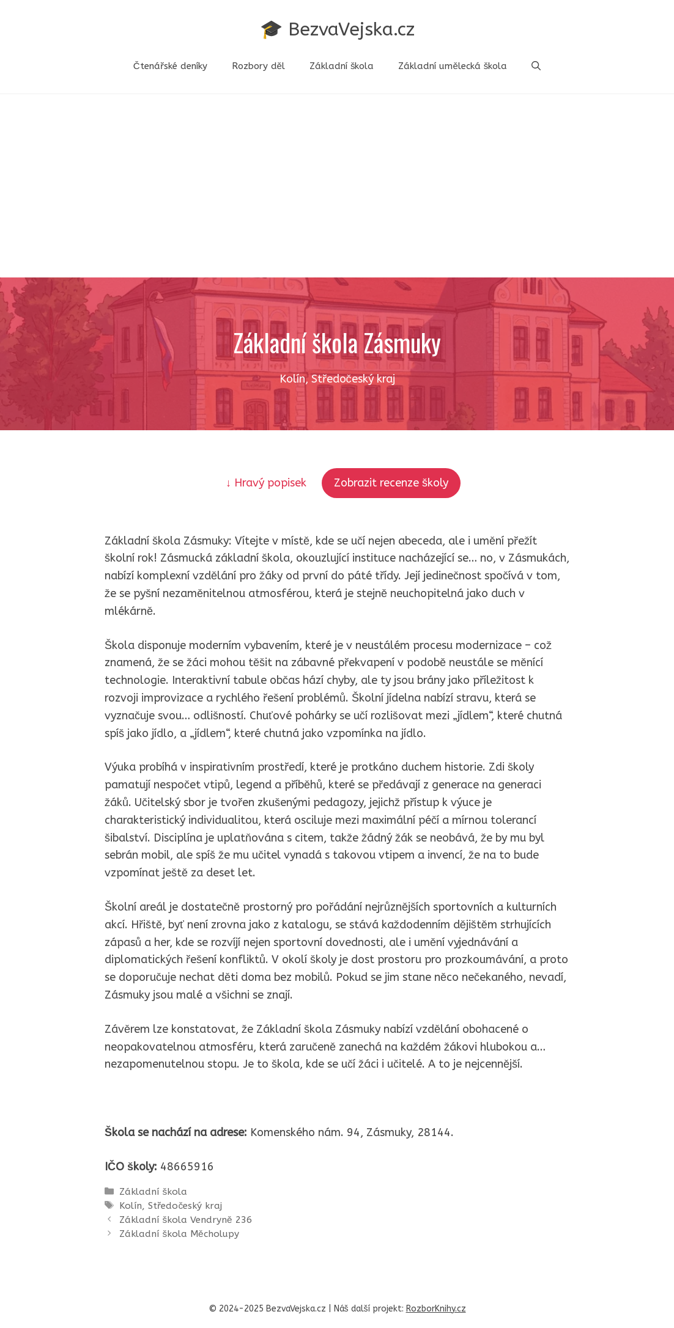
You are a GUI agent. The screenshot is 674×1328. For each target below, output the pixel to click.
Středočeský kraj (185, 1205)
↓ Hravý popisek (267, 483)
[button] (536, 66)
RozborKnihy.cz (436, 1309)
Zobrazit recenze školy (391, 483)
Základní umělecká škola (452, 66)
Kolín (130, 1205)
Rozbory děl (258, 66)
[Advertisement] (337, 185)
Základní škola (341, 66)
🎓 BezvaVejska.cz (337, 29)
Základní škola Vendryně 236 (185, 1219)
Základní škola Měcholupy (179, 1233)
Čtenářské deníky (170, 66)
